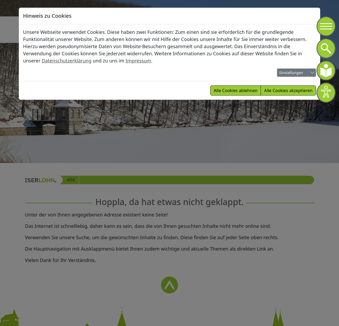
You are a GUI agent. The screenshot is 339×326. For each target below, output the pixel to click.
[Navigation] (326, 26)
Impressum (138, 60)
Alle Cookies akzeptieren (288, 90)
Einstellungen (291, 72)
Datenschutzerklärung (66, 60)
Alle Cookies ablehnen (235, 90)
